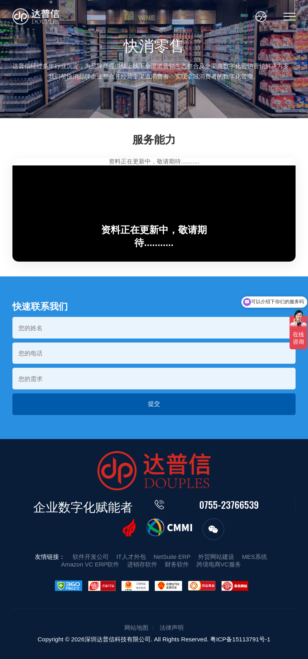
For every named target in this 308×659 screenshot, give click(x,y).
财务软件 (177, 564)
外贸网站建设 (216, 556)
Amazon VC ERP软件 (90, 564)
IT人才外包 (131, 556)
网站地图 (136, 627)
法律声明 (172, 627)
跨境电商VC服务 (219, 564)
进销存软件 (142, 564)
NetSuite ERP (172, 556)
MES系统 (254, 556)
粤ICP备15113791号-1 (240, 639)
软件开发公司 (91, 556)
